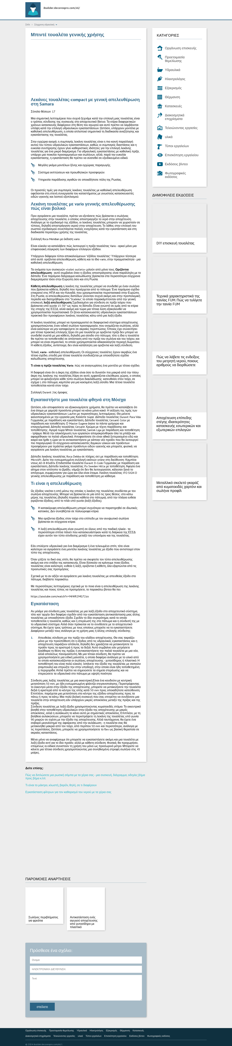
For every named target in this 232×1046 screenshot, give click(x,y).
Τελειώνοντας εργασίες (181, 128)
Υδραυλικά (172, 70)
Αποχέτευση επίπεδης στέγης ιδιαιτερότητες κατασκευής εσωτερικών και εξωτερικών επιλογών (178, 423)
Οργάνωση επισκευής (180, 48)
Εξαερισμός (173, 88)
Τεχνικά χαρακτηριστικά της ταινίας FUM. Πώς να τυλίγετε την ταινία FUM (179, 300)
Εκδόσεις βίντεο (176, 164)
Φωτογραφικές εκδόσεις (175, 175)
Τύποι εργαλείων (177, 146)
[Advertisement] (86, 68)
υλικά (169, 137)
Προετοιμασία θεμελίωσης (175, 59)
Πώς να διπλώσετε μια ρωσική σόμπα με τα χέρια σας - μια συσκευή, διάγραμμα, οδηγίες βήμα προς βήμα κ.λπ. (85, 776)
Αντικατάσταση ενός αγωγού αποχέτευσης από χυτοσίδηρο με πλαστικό (84, 922)
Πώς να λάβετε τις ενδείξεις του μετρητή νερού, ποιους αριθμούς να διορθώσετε (177, 361)
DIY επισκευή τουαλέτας (175, 243)
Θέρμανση (172, 97)
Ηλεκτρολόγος (175, 79)
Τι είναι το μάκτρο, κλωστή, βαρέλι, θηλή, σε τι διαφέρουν (61, 785)
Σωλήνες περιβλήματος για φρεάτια (43, 918)
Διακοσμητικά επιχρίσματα (174, 117)
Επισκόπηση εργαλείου (181, 155)
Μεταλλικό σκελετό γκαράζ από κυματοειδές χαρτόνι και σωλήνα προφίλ (179, 486)
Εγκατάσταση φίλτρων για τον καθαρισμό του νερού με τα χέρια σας (68, 792)
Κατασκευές (173, 106)
